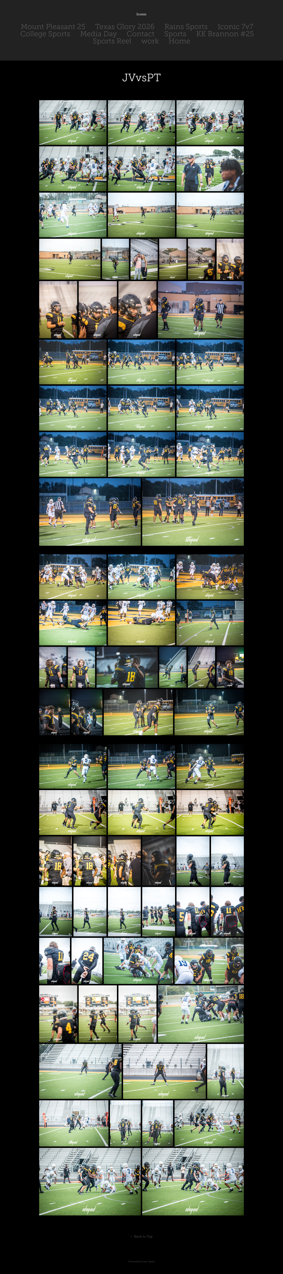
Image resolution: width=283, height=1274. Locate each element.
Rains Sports (186, 27)
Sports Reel (112, 41)
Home (179, 41)
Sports (175, 34)
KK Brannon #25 (225, 34)
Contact (140, 34)
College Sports (45, 34)
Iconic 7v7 (235, 27)
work (150, 41)
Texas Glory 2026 (125, 27)
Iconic (141, 14)
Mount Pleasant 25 (53, 27)
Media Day (98, 34)
